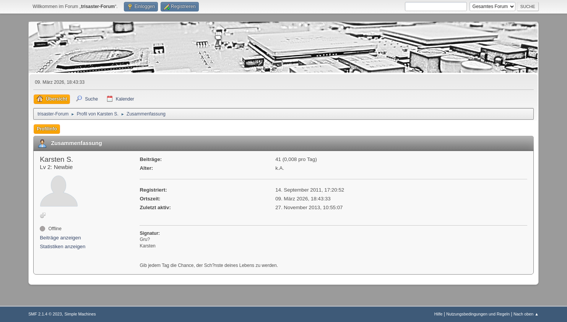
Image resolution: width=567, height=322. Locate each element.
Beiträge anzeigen (60, 238)
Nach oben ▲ (526, 314)
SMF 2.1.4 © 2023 (45, 314)
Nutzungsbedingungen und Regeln (478, 314)
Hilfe (438, 314)
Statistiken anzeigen (62, 246)
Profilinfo (47, 129)
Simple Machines (80, 314)
